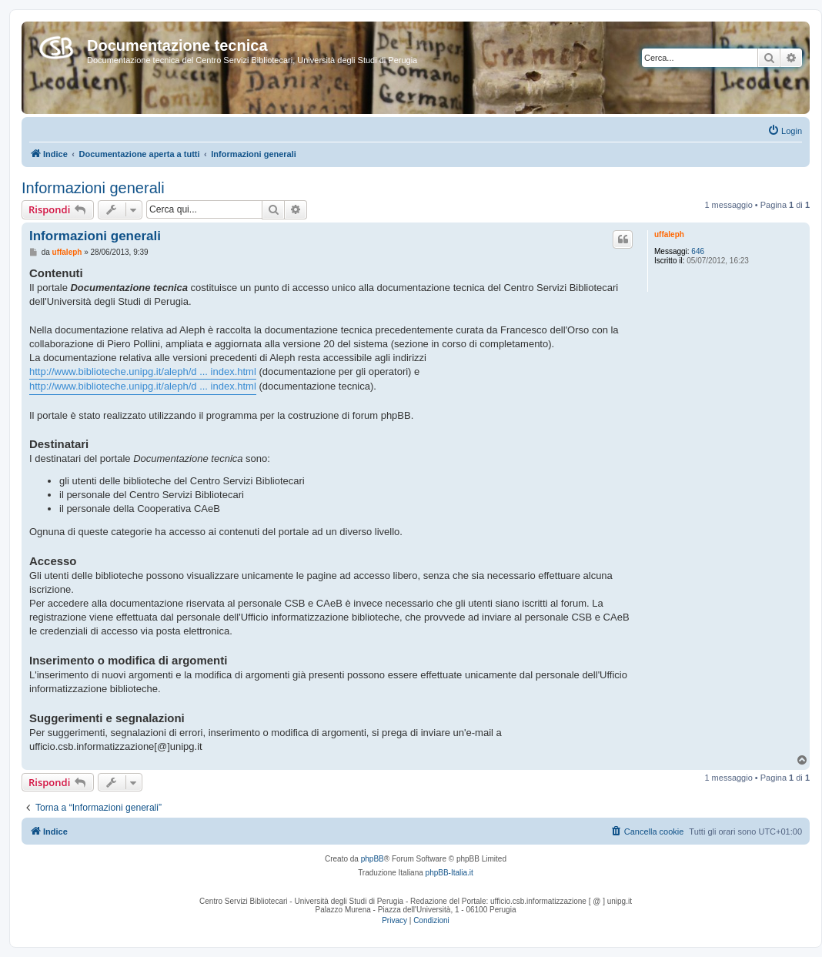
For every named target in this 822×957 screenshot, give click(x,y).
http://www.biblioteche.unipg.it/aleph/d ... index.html (142, 371)
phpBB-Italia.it (449, 872)
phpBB (372, 859)
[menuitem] (784, 131)
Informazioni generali (93, 187)
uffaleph (669, 234)
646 (697, 251)
